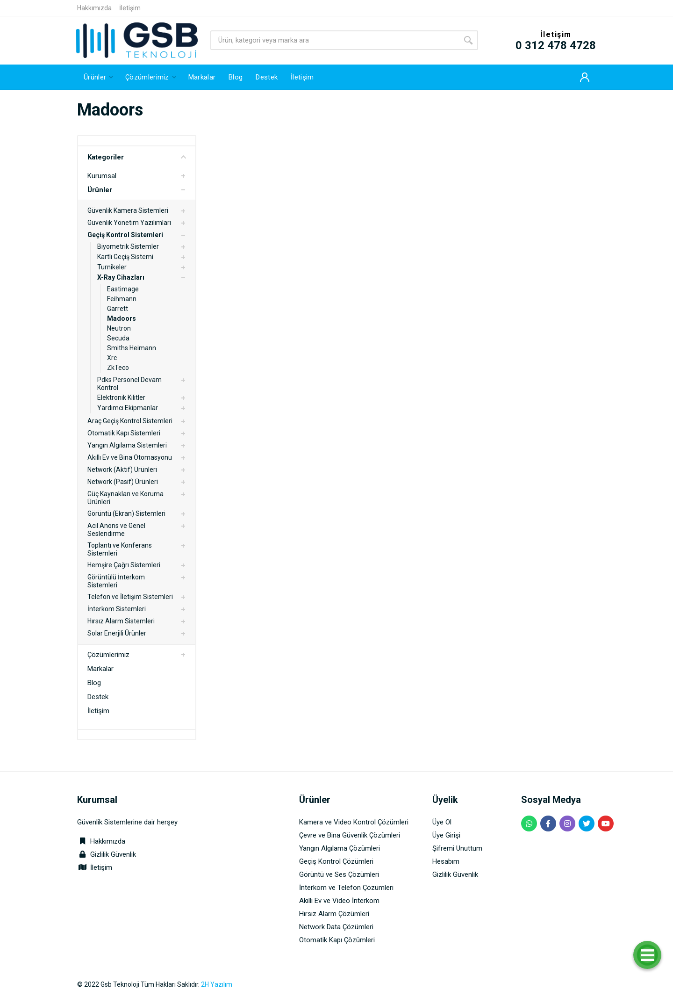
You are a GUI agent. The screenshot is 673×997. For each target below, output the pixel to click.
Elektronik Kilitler (121, 397)
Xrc (112, 357)
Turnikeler (112, 267)
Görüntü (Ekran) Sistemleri (126, 513)
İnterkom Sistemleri (116, 609)
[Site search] (334, 40)
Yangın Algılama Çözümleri (339, 848)
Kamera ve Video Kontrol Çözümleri (353, 822)
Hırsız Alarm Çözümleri (334, 914)
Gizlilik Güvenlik (113, 854)
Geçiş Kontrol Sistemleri (125, 234)
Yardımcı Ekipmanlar (127, 408)
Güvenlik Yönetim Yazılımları (129, 222)
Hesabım (445, 861)
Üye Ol (441, 822)
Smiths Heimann (131, 348)
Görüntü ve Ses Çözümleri (339, 874)
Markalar (100, 669)
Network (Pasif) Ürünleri (122, 481)
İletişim (130, 8)
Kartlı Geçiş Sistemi (125, 256)
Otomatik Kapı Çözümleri (337, 940)
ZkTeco (118, 367)
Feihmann (121, 299)
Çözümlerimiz (108, 654)
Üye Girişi (446, 835)
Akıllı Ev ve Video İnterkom (339, 900)
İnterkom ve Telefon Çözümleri (346, 887)
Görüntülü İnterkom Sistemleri (116, 581)
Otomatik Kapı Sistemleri (123, 433)
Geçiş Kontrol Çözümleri (336, 861)
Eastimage (123, 289)
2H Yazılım (216, 984)
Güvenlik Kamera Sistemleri (127, 210)
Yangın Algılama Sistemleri (127, 445)
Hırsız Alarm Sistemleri (121, 621)
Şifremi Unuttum (457, 848)
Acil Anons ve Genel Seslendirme (116, 529)
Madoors (121, 318)
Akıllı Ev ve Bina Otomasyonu (129, 457)
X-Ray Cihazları (120, 277)
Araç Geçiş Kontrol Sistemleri (129, 421)
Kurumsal (101, 176)
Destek (97, 697)
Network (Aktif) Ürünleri (122, 469)
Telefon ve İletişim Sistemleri (130, 596)
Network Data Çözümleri (336, 927)
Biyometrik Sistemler (128, 246)
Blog (94, 683)
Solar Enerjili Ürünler (116, 633)
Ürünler (99, 190)
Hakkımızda (94, 8)
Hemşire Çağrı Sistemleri (123, 565)
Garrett (117, 308)
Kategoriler (136, 157)
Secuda (118, 338)
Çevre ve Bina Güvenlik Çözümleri (349, 835)
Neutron (119, 328)
